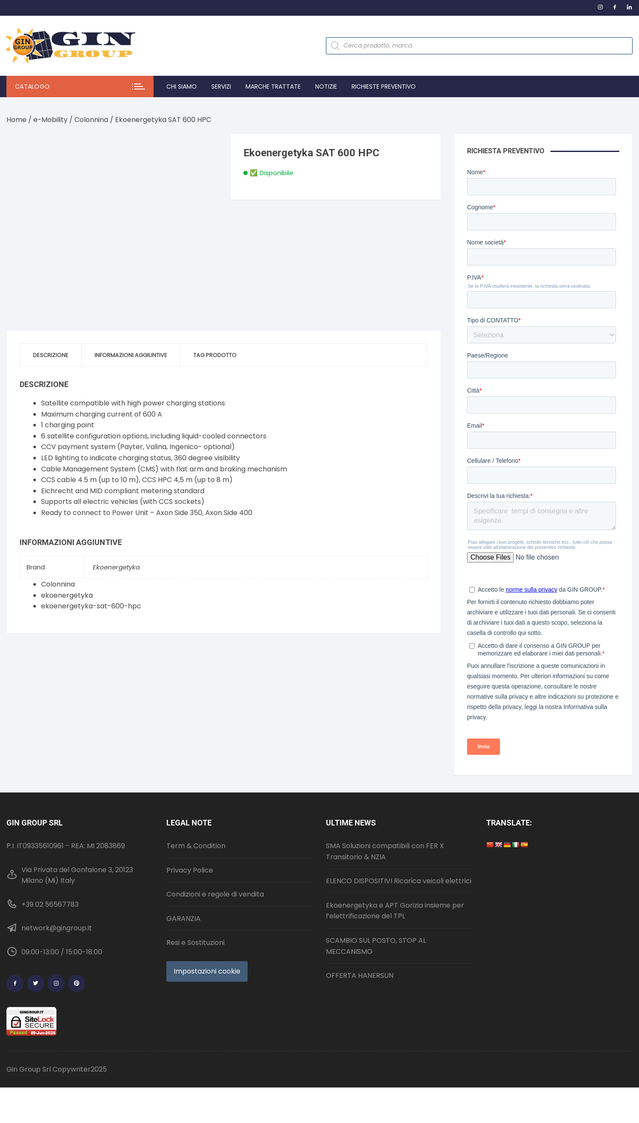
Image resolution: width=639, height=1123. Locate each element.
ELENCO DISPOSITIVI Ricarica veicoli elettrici (398, 881)
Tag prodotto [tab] (215, 355)
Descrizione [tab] (50, 355)
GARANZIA (183, 918)
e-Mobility (50, 120)
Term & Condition (195, 846)
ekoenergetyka (67, 595)
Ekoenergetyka (116, 567)
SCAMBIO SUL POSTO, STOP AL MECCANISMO (376, 945)
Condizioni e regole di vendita (215, 894)
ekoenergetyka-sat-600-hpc (91, 606)
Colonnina (91, 120)
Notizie (326, 86)
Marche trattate (273, 86)
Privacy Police (189, 870)
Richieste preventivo (384, 86)
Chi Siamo (181, 86)
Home (16, 120)
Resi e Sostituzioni (195, 942)
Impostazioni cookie (207, 971)
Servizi (221, 86)
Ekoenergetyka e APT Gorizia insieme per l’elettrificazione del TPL (395, 910)
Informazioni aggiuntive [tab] (131, 355)
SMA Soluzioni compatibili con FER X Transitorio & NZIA (385, 851)
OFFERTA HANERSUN (359, 975)
